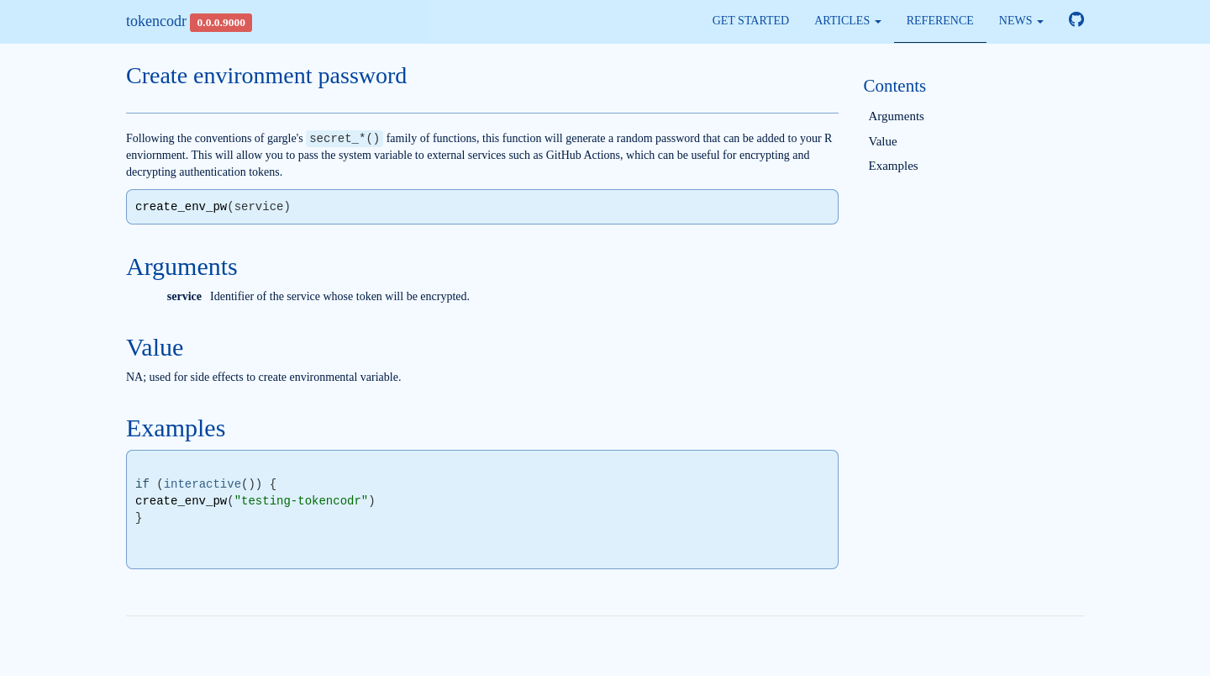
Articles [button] (847, 20)
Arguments (896, 116)
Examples (893, 165)
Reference (940, 20)
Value (883, 141)
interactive (202, 485)
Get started (751, 20)
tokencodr (156, 21)
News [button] (1021, 20)
